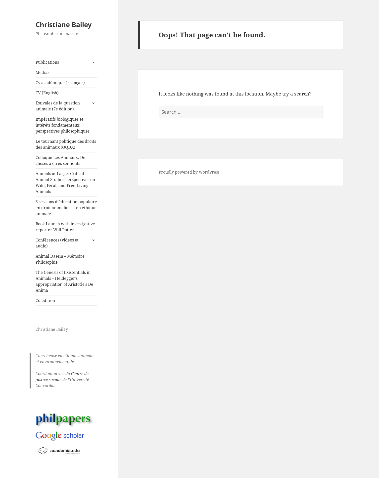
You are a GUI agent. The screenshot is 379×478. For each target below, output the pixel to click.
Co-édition (45, 300)
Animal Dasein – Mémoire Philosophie (60, 259)
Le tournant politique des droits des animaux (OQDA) (66, 144)
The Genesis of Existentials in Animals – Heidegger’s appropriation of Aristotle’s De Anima (64, 281)
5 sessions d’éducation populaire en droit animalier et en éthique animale (66, 207)
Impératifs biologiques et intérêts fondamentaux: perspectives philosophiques (63, 125)
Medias (42, 72)
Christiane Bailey (64, 24)
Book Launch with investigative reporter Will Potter (65, 227)
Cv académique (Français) (60, 82)
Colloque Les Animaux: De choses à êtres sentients (60, 160)
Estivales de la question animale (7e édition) (58, 106)
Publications (47, 62)
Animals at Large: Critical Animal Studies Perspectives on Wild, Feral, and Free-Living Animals (65, 182)
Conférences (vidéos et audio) (57, 243)
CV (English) (47, 93)
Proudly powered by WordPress (189, 172)
